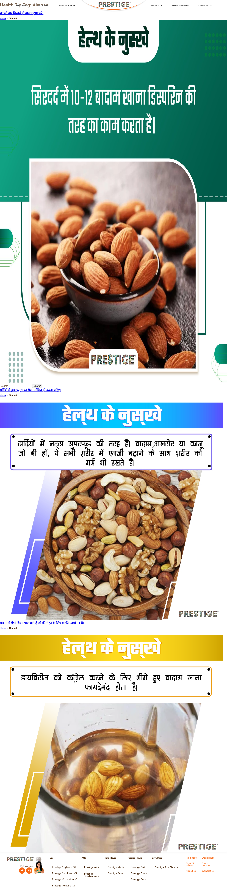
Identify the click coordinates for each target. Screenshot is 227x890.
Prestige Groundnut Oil (63, 877)
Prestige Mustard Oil (62, 882)
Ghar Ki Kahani (67, 5)
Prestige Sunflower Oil (63, 872)
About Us (156, 5)
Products (20, 5)
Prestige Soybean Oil (62, 867)
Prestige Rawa (138, 872)
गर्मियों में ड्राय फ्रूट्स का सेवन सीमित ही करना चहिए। (30, 390)
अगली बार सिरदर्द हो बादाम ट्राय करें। (21, 13)
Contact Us (205, 5)
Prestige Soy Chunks (165, 867)
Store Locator (180, 5)
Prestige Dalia (138, 877)
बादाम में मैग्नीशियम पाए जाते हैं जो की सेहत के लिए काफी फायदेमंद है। (42, 623)
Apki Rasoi (42, 5)
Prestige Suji (137, 867)
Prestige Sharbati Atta (92, 873)
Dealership (207, 858)
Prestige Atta (90, 867)
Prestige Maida (115, 867)
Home (3, 19)
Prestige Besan (115, 872)
